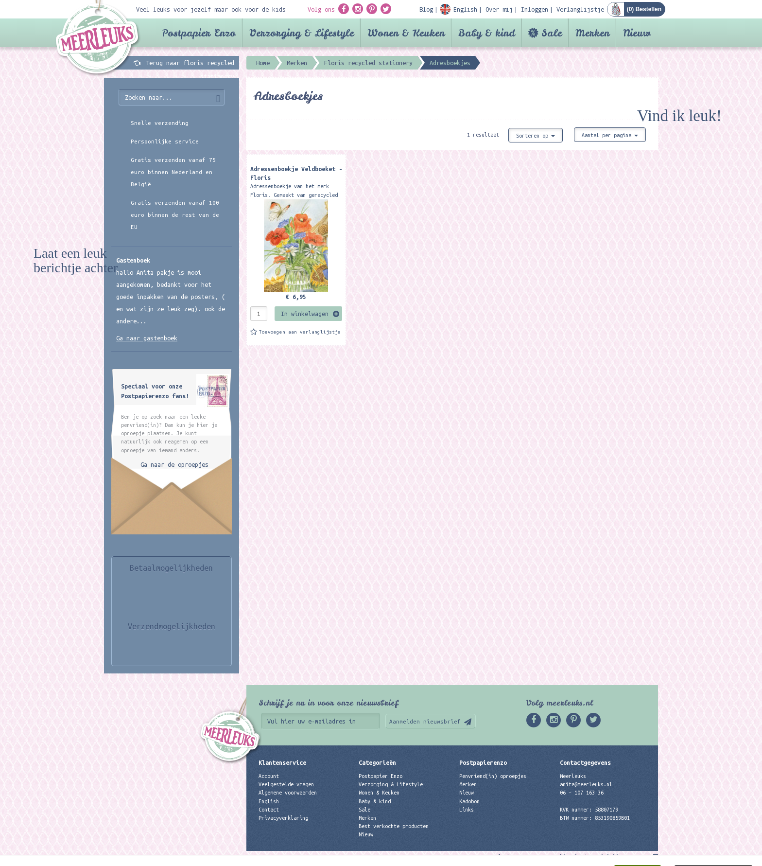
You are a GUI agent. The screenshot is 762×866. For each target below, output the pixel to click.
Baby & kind (486, 32)
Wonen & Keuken (406, 32)
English (269, 801)
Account (269, 776)
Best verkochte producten (394, 826)
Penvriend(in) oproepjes (492, 776)
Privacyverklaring (283, 818)
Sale (551, 32)
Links (466, 810)
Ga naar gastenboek (146, 338)
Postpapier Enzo (199, 32)
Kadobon (469, 801)
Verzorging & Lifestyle (301, 32)
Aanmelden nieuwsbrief (425, 721)
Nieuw (637, 32)
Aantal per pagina (610, 135)
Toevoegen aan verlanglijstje (300, 332)
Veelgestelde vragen (286, 784)
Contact (269, 810)
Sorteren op (535, 136)
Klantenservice (282, 762)
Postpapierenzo (483, 762)
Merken (592, 32)
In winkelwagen (305, 313)
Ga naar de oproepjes (174, 464)
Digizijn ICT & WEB (624, 857)
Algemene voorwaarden (288, 792)
